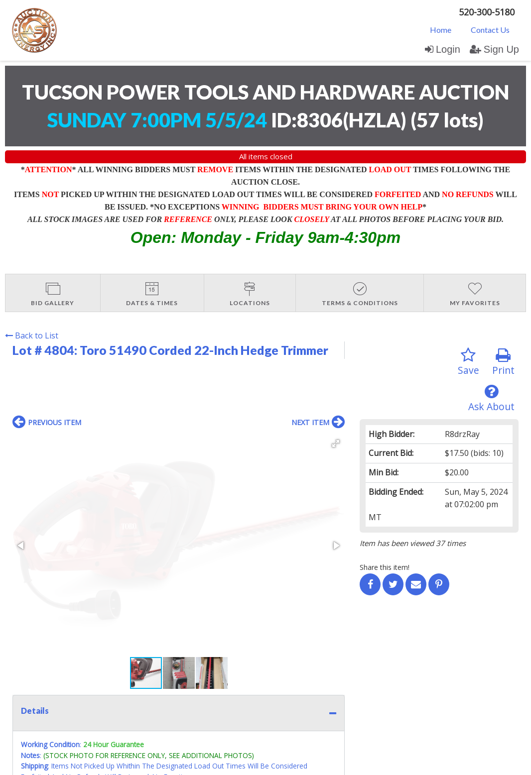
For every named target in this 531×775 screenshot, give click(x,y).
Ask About (491, 398)
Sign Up (494, 49)
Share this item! (384, 567)
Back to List (31, 335)
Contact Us (490, 29)
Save (468, 362)
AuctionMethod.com (288, 764)
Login (442, 49)
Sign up (120, 675)
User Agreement (165, 675)
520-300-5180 (487, 12)
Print (503, 362)
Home (440, 29)
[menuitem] (440, 29)
